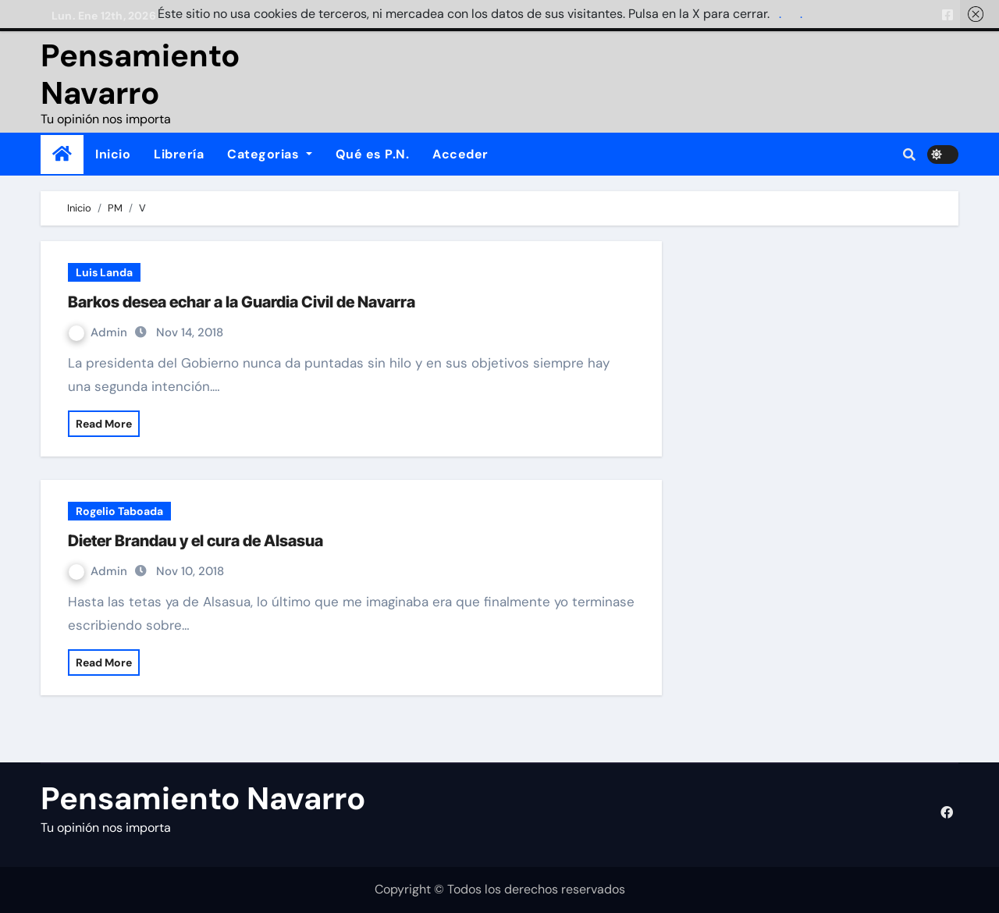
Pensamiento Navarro (140, 74)
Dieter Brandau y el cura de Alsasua (195, 540)
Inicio (112, 154)
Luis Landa (104, 272)
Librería (179, 154)
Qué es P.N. (373, 154)
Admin (99, 332)
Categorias (269, 154)
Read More (104, 424)
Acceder (460, 154)
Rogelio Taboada (119, 511)
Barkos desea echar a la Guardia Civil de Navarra (241, 302)
